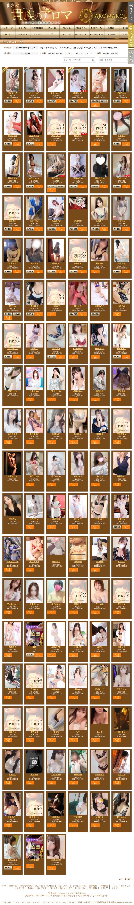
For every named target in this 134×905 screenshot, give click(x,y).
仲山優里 (99, 562)
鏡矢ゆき (56, 263)
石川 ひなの (34, 93)
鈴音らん (121, 221)
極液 (34, 647)
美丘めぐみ (56, 221)
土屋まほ (34, 774)
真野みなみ (78, 178)
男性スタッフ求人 (81, 34)
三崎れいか (121, 178)
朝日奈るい (121, 349)
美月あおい (12, 689)
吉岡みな (12, 519)
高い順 (59, 53)
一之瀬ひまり (99, 817)
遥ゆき (100, 647)
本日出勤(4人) (66, 48)
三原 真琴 (78, 817)
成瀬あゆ (99, 434)
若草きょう (12, 434)
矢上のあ (99, 604)
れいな (100, 732)
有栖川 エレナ (12, 562)
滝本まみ (78, 263)
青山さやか (12, 136)
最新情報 (111, 28)
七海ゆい (12, 774)
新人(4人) (78, 48)
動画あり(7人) (90, 48)
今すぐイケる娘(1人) (48, 48)
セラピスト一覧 (96, 28)
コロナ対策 (37, 34)
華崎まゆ (121, 391)
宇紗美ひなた (12, 604)
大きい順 (88, 53)
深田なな (78, 221)
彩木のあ (99, 263)
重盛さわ (12, 221)
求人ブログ (66, 34)
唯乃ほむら (56, 476)
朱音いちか (34, 221)
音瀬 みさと (13, 817)
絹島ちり (12, 732)
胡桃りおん (78, 391)
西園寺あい (121, 476)
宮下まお (121, 136)
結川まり (121, 732)
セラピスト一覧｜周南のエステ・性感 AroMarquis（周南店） (67, 13)
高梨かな (78, 604)
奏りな (56, 732)
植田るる (99, 391)
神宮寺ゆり (121, 434)
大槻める (12, 263)
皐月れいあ (56, 604)
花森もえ (99, 221)
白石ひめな (78, 349)
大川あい (56, 349)
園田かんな (56, 178)
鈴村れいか (34, 519)
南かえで (78, 519)
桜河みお (34, 263)
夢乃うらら (34, 476)
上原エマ (56, 306)
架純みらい (56, 689)
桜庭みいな (121, 93)
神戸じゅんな (34, 178)
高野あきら (99, 306)
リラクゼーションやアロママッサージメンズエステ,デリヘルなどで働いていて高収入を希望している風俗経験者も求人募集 (64, 902)
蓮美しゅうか (56, 93)
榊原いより (99, 349)
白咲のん (34, 349)
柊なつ (100, 476)
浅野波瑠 (121, 306)
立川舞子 (78, 562)
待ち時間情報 (37, 28)
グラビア (126, 34)
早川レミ (121, 774)
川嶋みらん (78, 689)
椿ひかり (99, 93)
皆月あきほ (99, 774)
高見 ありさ (34, 817)
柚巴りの (121, 647)
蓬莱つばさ (12, 391)
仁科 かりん (12, 349)
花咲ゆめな (121, 817)
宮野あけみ (12, 476)
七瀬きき (12, 647)
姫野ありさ (56, 647)
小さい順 (78, 53)
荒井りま (34, 732)
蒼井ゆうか (34, 434)
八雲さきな (34, 391)
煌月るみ (121, 263)
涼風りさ (56, 817)
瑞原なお (56, 519)
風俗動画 (126, 28)
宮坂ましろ (12, 93)
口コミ (7, 34)
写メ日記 (66, 28)
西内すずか (12, 178)
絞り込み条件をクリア (25, 48)
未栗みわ (78, 647)
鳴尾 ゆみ (56, 562)
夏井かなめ (99, 178)
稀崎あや (78, 774)
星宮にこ (99, 136)
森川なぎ (121, 604)
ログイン (115, 888)
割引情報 (111, 34)
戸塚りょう (99, 689)
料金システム (81, 28)
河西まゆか (56, 860)
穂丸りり (78, 136)
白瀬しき (56, 434)
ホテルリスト (22, 34)
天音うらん (121, 689)
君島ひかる (12, 860)
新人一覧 (52, 28)
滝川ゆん (121, 562)
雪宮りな (12, 306)
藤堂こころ (56, 391)
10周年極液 (34, 860)
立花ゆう (34, 689)
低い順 (51, 53)
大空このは (56, 136)
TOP (7, 28)
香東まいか (34, 604)
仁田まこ (78, 434)
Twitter (52, 34)
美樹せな (121, 519)
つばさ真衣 (56, 774)
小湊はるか (99, 519)
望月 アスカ (34, 136)
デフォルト (26, 53)
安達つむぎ (78, 476)
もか (78, 732)
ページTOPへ (126, 879)
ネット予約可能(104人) (108, 48)
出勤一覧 (22, 28)
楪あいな (78, 306)
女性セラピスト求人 (96, 34)
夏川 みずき (34, 562)
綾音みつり (78, 93)
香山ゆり (34, 306)
